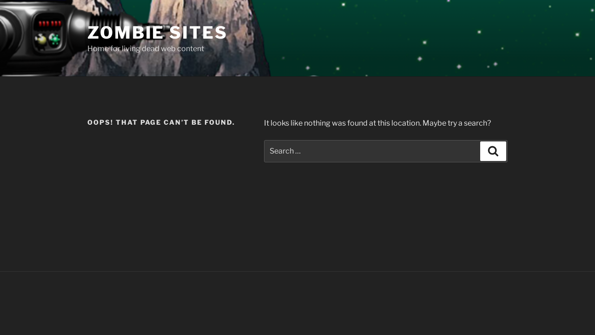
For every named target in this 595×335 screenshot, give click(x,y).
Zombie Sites (157, 32)
